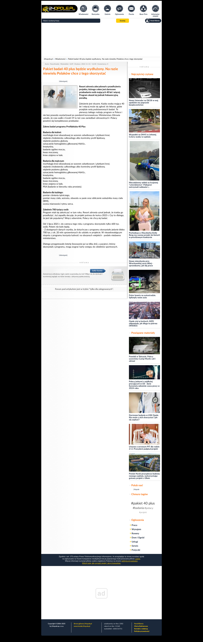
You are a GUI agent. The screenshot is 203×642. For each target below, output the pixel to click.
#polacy (148, 508)
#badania (138, 508)
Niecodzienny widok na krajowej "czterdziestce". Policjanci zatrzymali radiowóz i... (143, 185)
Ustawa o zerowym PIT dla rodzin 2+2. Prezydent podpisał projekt (144, 448)
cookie (137, 559)
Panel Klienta (138, 624)
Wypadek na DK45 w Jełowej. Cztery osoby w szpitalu (143, 136)
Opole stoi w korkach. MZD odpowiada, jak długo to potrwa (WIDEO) (143, 323)
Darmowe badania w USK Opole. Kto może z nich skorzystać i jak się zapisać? (144, 417)
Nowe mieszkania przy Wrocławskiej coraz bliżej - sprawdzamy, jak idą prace (141, 263)
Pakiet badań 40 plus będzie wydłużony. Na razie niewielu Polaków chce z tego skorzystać (105, 59)
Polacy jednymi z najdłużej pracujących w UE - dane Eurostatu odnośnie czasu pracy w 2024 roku (144, 385)
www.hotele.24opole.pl (82, 626)
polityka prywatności (129, 561)
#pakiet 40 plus (143, 503)
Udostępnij (63, 81)
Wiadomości (60, 59)
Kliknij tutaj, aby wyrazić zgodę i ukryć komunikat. (101, 563)
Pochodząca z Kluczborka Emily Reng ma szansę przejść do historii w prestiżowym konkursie (144, 235)
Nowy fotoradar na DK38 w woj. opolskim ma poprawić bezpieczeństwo (143, 103)
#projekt (143, 512)
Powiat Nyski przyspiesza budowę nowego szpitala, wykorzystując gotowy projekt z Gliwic (144, 476)
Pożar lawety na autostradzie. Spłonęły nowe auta (142, 296)
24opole (136, 489)
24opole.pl (48, 59)
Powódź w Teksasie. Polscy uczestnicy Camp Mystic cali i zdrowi (142, 359)
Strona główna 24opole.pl (83, 624)
